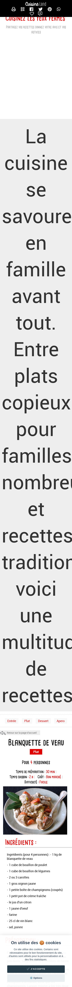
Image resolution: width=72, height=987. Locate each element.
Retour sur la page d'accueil (22, 732)
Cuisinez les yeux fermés (35, 18)
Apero (61, 721)
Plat (27, 721)
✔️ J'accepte (36, 969)
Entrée (11, 721)
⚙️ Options (36, 978)
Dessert (43, 721)
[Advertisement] (36, 79)
